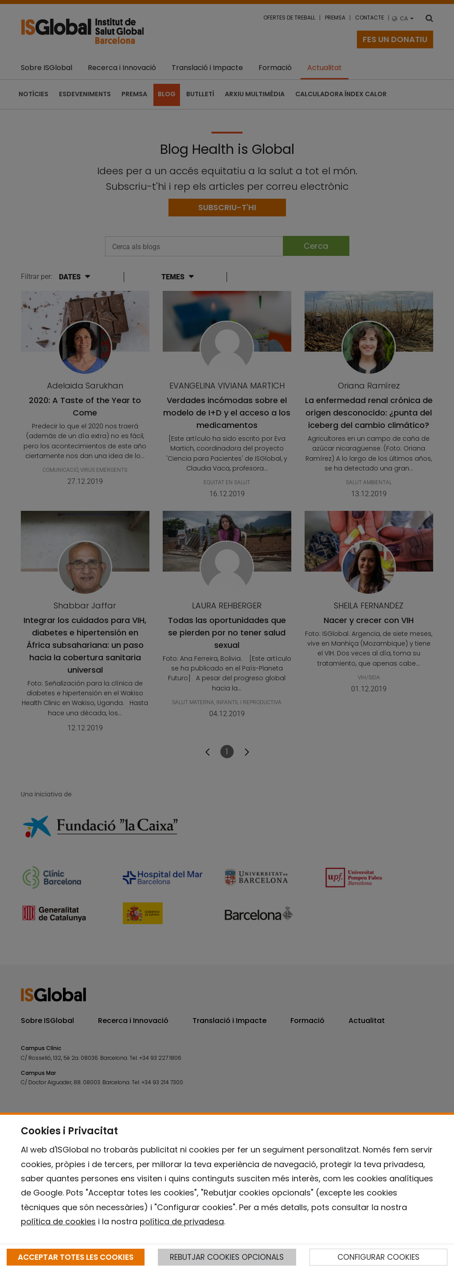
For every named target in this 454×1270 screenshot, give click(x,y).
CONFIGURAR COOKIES (378, 1257)
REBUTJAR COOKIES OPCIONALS (227, 1257)
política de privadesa (182, 1221)
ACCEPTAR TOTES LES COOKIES (75, 1257)
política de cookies (58, 1221)
